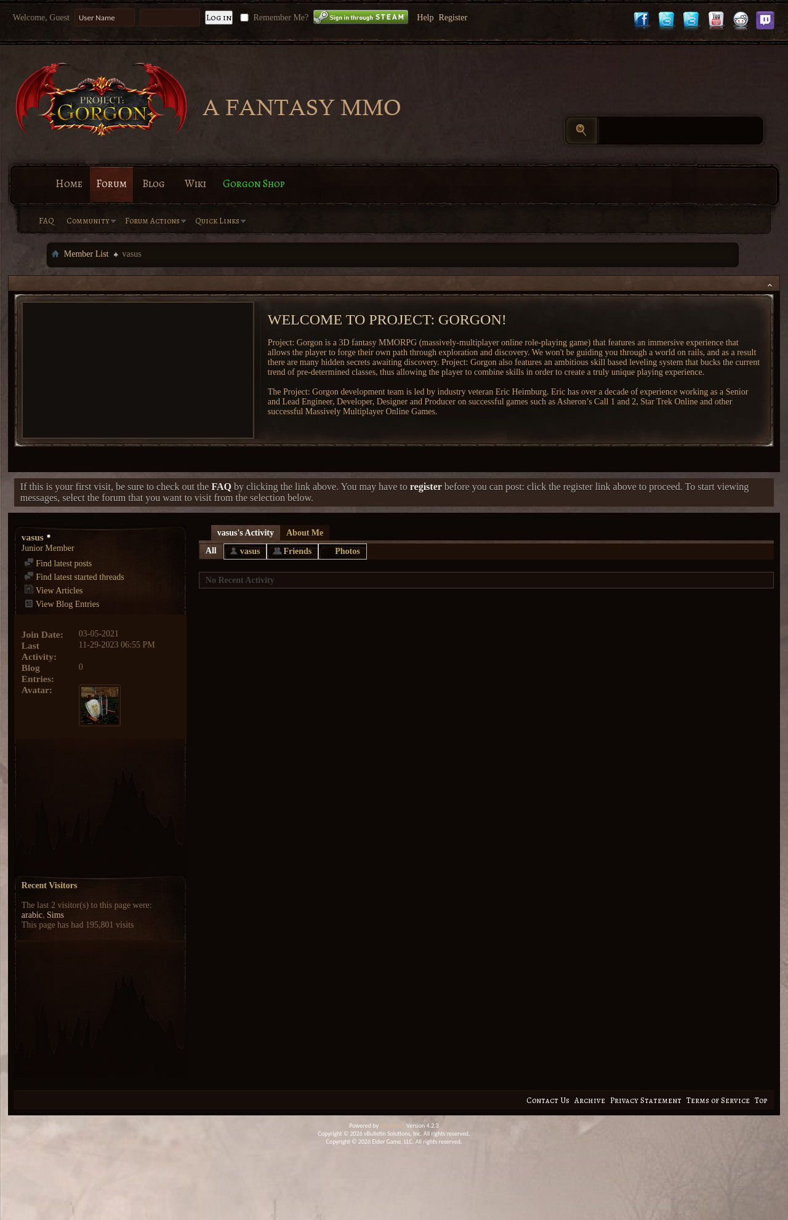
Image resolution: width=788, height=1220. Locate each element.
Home (68, 184)
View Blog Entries (62, 604)
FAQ (46, 220)
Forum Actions (152, 220)
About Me (304, 532)
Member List (86, 254)
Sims (55, 915)
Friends (297, 551)
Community (88, 220)
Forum (111, 184)
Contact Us (547, 1100)
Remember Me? (273, 17)
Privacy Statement (645, 1100)
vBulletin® (392, 1126)
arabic (32, 915)
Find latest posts (58, 563)
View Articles (53, 590)
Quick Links (217, 220)
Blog (153, 184)
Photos (347, 551)
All (211, 550)
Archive (589, 1100)
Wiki (195, 184)
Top (761, 1100)
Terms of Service (718, 1100)
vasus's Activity (245, 532)
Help (425, 17)
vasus (250, 551)
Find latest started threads (74, 577)
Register (452, 17)
